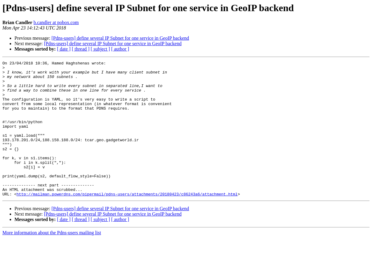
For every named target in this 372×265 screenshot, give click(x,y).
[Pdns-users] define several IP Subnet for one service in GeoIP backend (120, 38)
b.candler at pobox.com (56, 22)
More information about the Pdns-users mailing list (51, 259)
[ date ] (64, 48)
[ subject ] (100, 48)
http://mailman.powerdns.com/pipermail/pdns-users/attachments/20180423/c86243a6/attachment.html (127, 221)
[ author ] (120, 48)
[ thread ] (81, 48)
